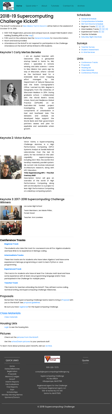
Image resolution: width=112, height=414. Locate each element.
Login (6, 327)
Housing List (86, 67)
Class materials (10, 317)
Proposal (65, 300)
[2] (100, 26)
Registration (12, 371)
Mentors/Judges (12, 376)
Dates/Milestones (12, 369)
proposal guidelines (32, 302)
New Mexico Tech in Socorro (35, 26)
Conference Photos (89, 73)
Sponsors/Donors (12, 397)
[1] (97, 26)
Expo (12, 389)
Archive (81, 6)
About (44, 6)
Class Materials (10, 313)
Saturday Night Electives (91, 37)
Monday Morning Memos (12, 394)
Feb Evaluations (12, 384)
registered (23, 307)
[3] (103, 26)
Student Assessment (90, 49)
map (30, 35)
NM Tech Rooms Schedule (92, 24)
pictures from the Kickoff (27, 337)
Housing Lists (8, 323)
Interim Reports (12, 381)
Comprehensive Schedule (92, 21)
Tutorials (55, 6)
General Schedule (42, 38)
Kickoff (12, 379)
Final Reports (12, 387)
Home (19, 6)
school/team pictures (20, 341)
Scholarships (12, 392)
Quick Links (31, 6)
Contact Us (68, 6)
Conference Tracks (89, 62)
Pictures (5, 333)
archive (48, 346)
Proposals (6, 296)
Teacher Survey (88, 47)
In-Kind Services (88, 52)
